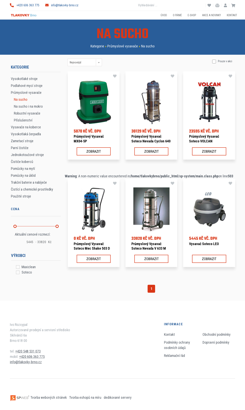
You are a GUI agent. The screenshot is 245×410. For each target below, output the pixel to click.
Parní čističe (19, 148)
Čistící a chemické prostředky (32, 189)
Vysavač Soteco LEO (204, 244)
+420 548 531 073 (28, 351)
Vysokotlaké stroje (24, 79)
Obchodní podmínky (217, 334)
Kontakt (232, 15)
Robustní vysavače (27, 113)
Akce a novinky (211, 15)
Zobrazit (93, 151)
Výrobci (18, 255)
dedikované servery (118, 397)
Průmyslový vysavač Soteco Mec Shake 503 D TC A (92, 248)
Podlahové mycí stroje (26, 86)
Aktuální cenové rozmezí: (32, 234)
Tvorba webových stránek (39, 397)
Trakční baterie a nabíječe (29, 182)
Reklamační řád (174, 356)
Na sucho (148, 46)
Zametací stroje (22, 141)
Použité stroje (21, 196)
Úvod (164, 15)
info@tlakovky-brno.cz (61, 5)
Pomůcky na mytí (23, 168)
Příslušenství (23, 120)
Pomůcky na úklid (23, 175)
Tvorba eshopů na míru (85, 397)
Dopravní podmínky (216, 342)
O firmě (177, 15)
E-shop (192, 15)
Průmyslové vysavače (122, 46)
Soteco (27, 272)
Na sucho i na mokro (28, 106)
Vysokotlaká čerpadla (26, 134)
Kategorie (97, 46)
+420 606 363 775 (24, 5)
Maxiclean (29, 267)
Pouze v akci (225, 61)
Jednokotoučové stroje (27, 155)
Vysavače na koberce (26, 127)
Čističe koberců (22, 162)
